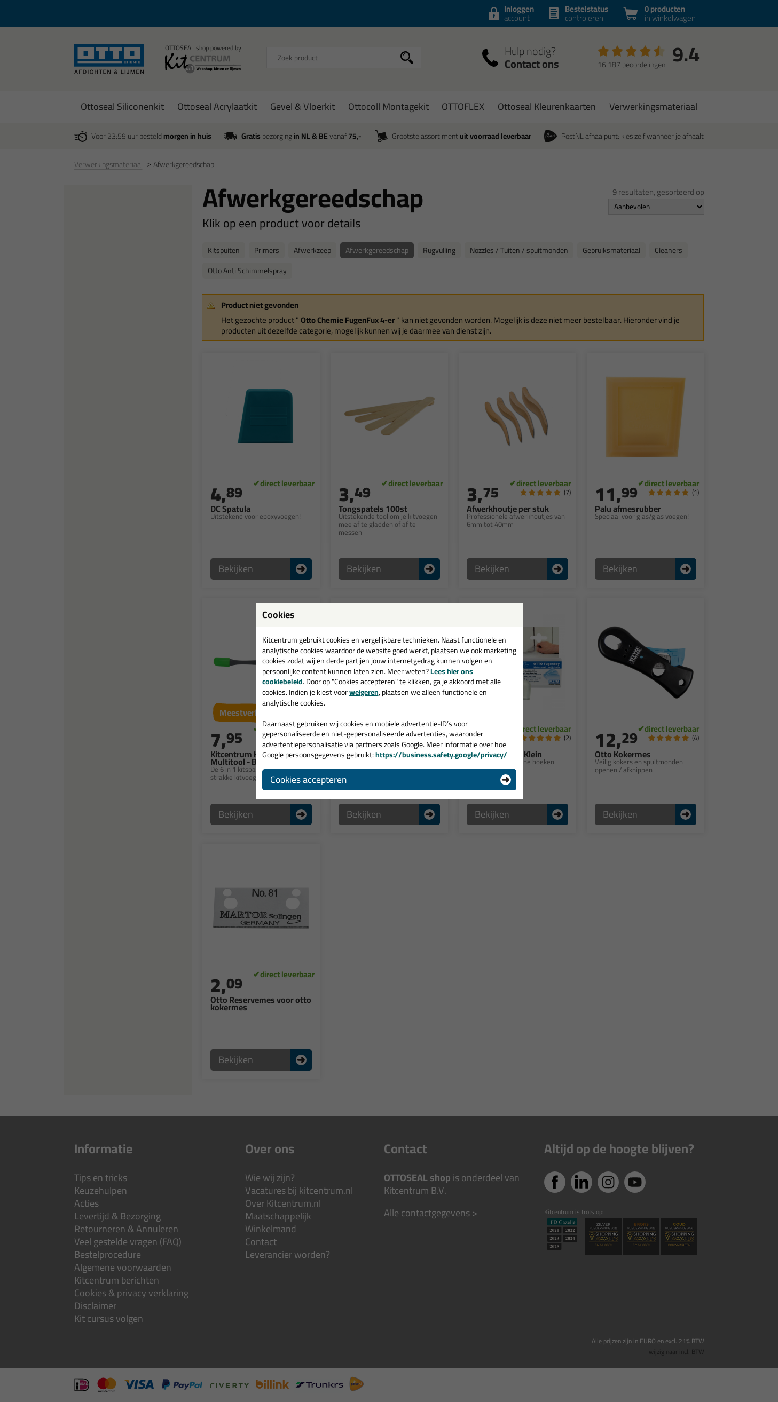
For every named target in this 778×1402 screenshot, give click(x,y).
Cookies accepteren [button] (308, 779)
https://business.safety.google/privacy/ (441, 755)
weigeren (364, 692)
